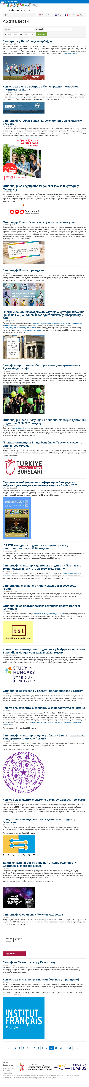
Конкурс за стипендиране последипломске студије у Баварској (39, 821)
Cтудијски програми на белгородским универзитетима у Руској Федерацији (42, 367)
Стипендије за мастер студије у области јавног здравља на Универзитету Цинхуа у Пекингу (44, 737)
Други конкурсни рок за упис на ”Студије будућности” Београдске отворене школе (40, 864)
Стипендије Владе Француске (23, 270)
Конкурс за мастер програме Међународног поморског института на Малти (40, 88)
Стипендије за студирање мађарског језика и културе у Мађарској (41, 187)
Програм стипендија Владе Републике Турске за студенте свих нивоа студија (42, 444)
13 (61, 1048)
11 (51, 1048)
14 (65, 1048)
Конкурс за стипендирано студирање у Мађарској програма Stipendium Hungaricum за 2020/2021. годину (44, 651)
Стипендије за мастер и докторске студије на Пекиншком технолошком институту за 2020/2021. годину (42, 567)
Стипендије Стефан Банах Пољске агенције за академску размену (42, 122)
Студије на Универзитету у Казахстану (29, 962)
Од (5, 34)
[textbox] (48, 29)
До (21, 34)
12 (56, 1048)
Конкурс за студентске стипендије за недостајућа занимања (44, 707)
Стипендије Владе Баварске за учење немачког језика (40, 222)
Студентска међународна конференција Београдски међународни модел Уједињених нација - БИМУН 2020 (40, 484)
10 (47, 1048)
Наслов (7, 29)
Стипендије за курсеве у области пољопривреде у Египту (43, 690)
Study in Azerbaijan (70, 53)
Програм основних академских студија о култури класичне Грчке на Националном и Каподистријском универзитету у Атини (43, 315)
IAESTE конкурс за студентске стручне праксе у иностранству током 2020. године (35, 547)
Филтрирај (41, 34)
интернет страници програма (30, 330)
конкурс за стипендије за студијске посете (49, 614)
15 (70, 1048)
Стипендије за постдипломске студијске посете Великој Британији (41, 607)
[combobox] (58, 29)
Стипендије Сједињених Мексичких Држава (33, 914)
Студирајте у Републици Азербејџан (28, 41)
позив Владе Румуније (21, 428)
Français (71, 15)
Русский (83, 15)
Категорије (39, 29)
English (60, 15)
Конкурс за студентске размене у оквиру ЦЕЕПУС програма (44, 799)
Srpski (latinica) (47, 15)
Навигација (9, 2)
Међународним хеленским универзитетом (20, 328)
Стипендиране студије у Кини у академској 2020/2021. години (40, 587)
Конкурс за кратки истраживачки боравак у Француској (41, 979)
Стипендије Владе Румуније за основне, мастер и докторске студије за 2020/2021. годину (44, 421)
